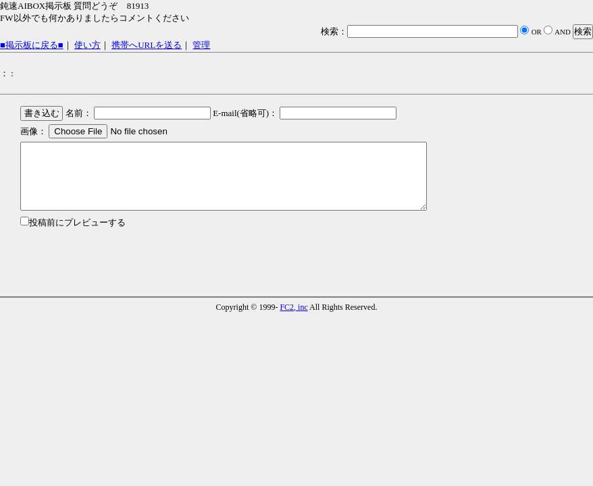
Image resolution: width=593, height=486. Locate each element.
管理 (201, 45)
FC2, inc (293, 307)
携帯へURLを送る (146, 45)
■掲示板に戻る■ (31, 45)
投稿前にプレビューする (77, 222)
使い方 (87, 45)
